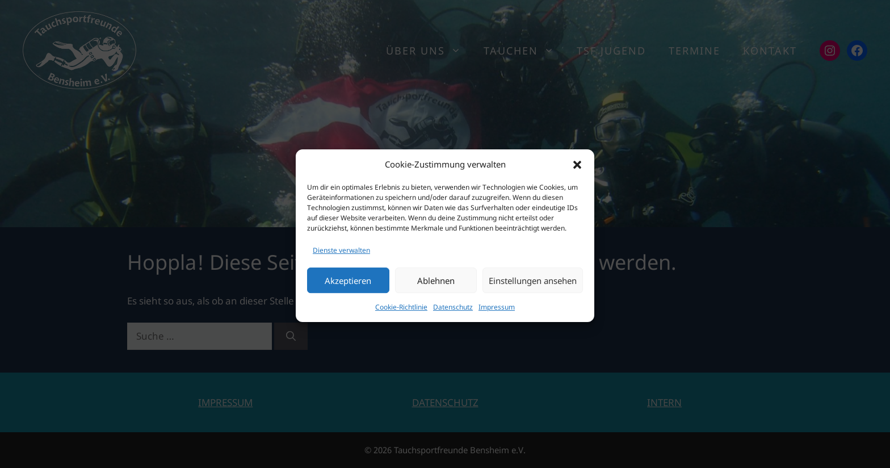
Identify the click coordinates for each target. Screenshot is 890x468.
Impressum (496, 312)
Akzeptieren (348, 285)
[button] (577, 169)
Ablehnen (436, 285)
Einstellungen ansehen (533, 285)
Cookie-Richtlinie (401, 312)
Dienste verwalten (341, 255)
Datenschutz (453, 312)
